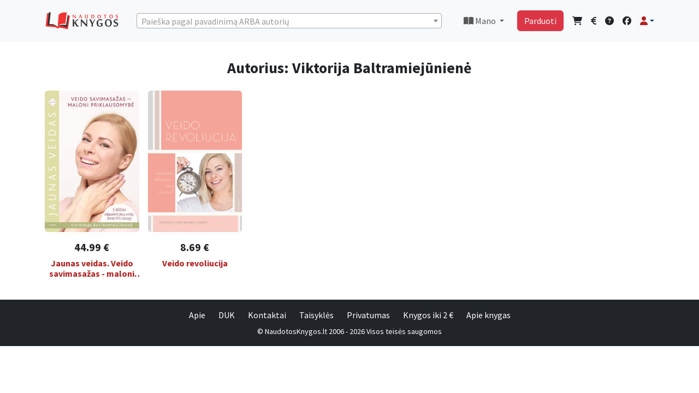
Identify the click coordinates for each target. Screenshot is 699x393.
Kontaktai (267, 314)
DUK (226, 314)
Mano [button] (480, 20)
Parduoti (540, 20)
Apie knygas (488, 314)
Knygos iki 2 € (428, 314)
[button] (647, 20)
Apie (197, 314)
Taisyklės (316, 314)
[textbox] (289, 21)
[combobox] (289, 20)
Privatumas (368, 314)
